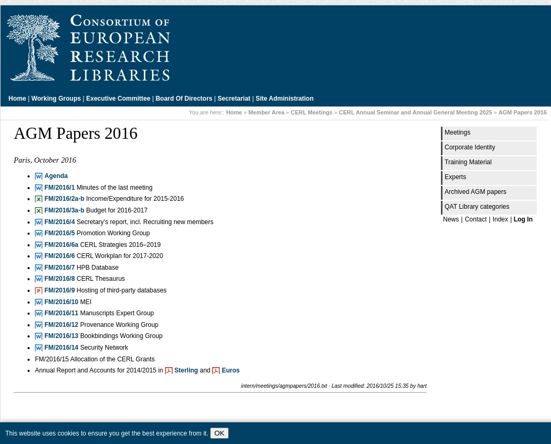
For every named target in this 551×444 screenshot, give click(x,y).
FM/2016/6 (59, 256)
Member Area (266, 112)
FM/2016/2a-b (64, 198)
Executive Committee (118, 98)
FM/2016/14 (61, 347)
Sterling (186, 370)
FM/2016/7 (59, 267)
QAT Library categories (477, 206)
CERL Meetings (311, 112)
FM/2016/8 (59, 278)
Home (17, 98)
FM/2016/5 (59, 233)
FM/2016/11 (61, 313)
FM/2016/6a (61, 244)
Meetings (458, 132)
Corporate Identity (470, 147)
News (451, 219)
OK (219, 433)
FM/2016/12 (61, 324)
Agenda (56, 176)
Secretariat (234, 98)
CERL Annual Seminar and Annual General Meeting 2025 (415, 112)
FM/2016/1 (59, 187)
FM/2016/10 (61, 302)
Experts (455, 177)
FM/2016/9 (59, 290)
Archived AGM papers (476, 192)
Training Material (468, 162)
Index (500, 219)
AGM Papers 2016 (523, 112)
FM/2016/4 (59, 222)
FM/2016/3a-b (64, 210)
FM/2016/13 (61, 336)
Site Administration (285, 98)
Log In (522, 219)
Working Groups (56, 98)
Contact (475, 219)
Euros (231, 370)
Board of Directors (184, 98)
